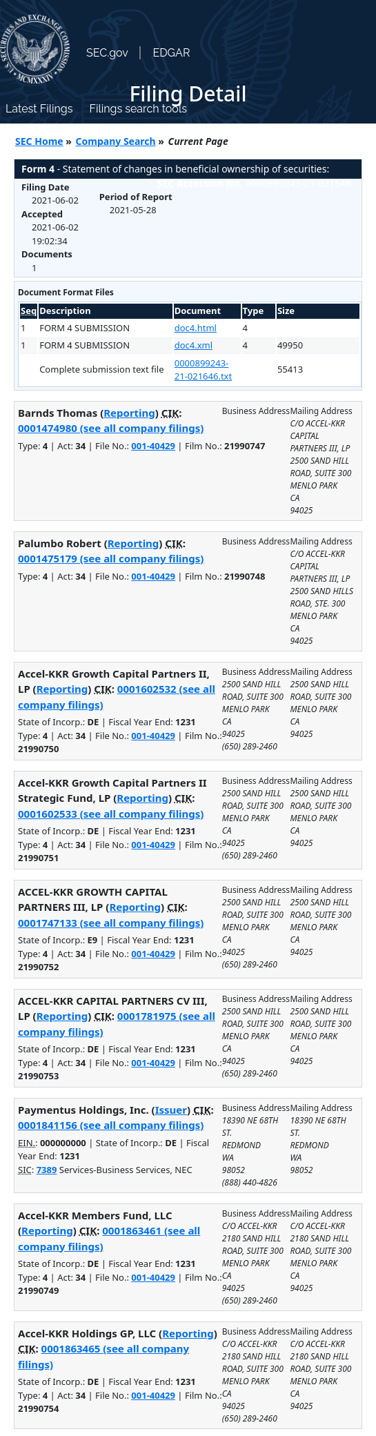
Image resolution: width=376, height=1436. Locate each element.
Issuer (171, 1110)
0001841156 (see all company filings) (111, 1125)
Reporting (129, 413)
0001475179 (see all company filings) (111, 558)
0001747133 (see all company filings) (111, 923)
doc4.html (196, 328)
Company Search (116, 141)
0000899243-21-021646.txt (203, 370)
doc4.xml (193, 345)
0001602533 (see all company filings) (111, 813)
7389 (47, 1169)
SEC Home (39, 141)
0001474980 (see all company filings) (111, 428)
